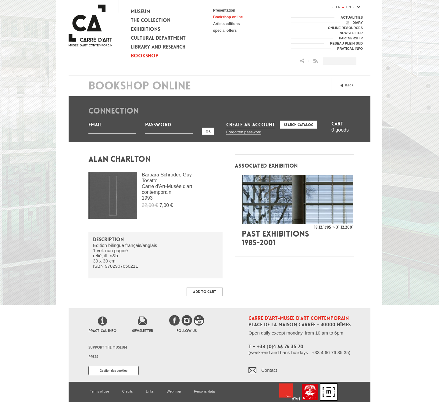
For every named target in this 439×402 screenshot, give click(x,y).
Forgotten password (243, 132)
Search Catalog (298, 124)
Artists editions (226, 24)
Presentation (224, 10)
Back (349, 85)
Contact (269, 370)
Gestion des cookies (113, 370)
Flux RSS (315, 61)
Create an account (250, 124)
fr (338, 7)
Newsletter (142, 330)
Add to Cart (204, 291)
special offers (225, 30)
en (348, 7)
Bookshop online (228, 17)
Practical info (102, 330)
